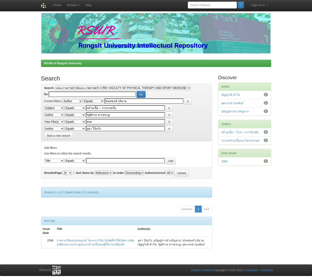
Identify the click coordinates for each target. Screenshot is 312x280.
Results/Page (53, 172)
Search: (49, 88)
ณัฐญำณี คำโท (230, 94)
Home (56, 5)
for (46, 94)
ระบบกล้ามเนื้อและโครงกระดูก (240, 140)
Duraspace (251, 270)
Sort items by (85, 172)
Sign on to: (259, 5)
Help (88, 5)
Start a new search (58, 135)
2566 (224, 161)
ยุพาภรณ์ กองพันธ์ (232, 103)
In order (118, 172)
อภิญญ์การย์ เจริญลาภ (235, 111)
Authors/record (155, 172)
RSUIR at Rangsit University (63, 63)
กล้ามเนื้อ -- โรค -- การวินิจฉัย (239, 132)
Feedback (267, 270)
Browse (73, 5)
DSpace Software (202, 270)
